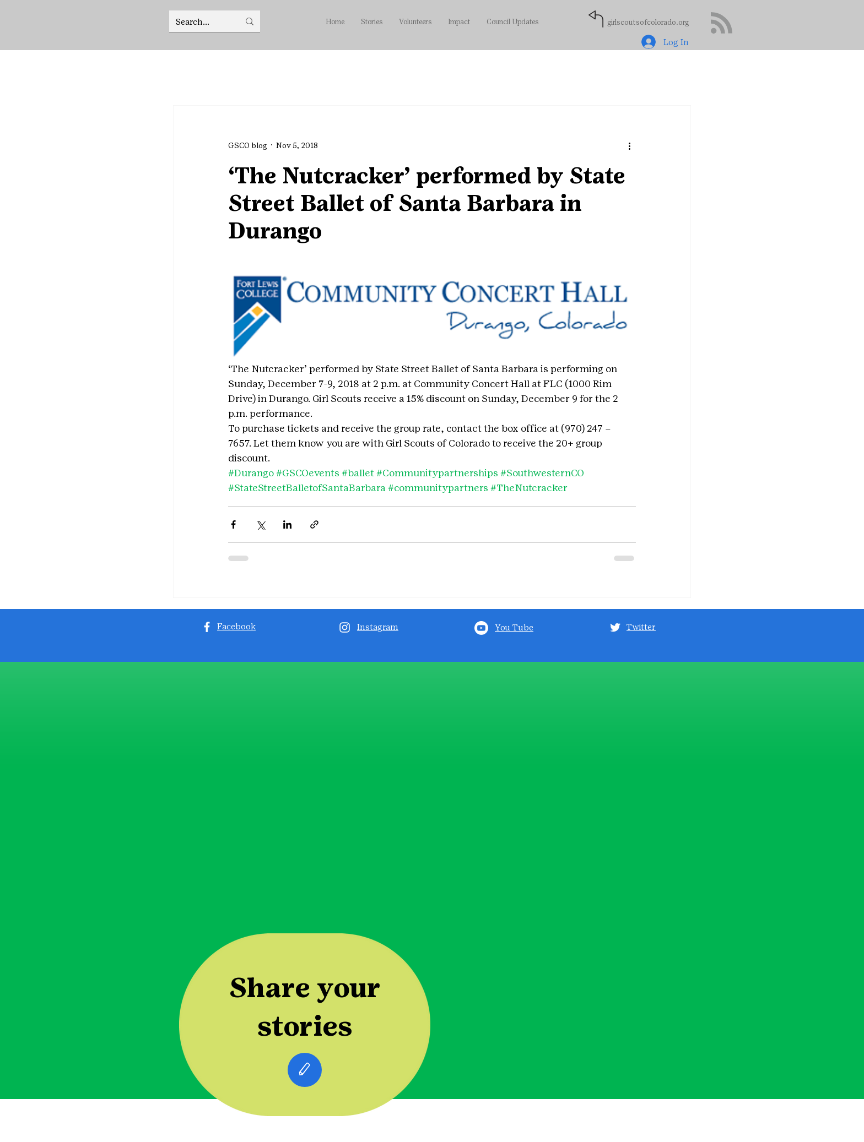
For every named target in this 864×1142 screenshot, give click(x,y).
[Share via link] (314, 524)
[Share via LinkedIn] (287, 524)
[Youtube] (481, 628)
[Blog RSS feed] (721, 23)
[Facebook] (207, 627)
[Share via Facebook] (233, 524)
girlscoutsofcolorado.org (648, 22)
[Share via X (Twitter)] (260, 524)
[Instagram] (345, 627)
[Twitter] (615, 627)
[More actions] (629, 145)
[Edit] (305, 1070)
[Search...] (199, 21)
